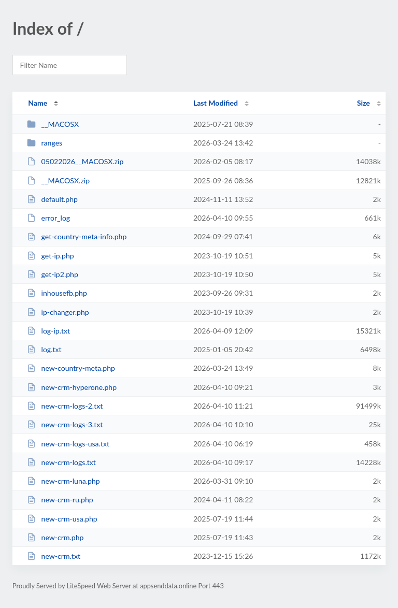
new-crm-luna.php (63, 480)
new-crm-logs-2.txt (65, 405)
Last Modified (215, 102)
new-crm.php (55, 537)
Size (363, 102)
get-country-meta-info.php (76, 236)
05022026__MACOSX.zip (75, 161)
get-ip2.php (52, 274)
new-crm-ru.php (60, 499)
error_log (48, 217)
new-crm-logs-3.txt (65, 424)
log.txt (44, 349)
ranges (44, 142)
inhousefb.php (57, 292)
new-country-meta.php (71, 368)
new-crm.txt (53, 556)
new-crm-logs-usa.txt (68, 443)
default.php (52, 199)
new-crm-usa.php (62, 518)
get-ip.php (50, 255)
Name (37, 102)
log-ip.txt (48, 330)
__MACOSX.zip (58, 180)
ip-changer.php (58, 312)
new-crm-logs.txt (61, 462)
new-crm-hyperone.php (72, 387)
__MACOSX (53, 124)
